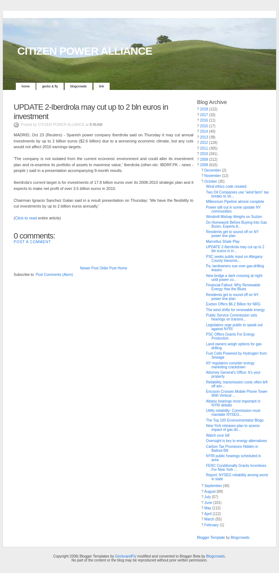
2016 (204, 120)
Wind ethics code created (226, 186)
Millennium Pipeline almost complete (235, 202)
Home (26, 86)
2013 (204, 137)
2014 (204, 131)
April (207, 514)
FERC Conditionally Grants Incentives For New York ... (236, 468)
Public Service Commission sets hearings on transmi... (231, 317)
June (208, 503)
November (212, 176)
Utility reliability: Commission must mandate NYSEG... (233, 413)
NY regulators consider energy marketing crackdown (230, 365)
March (209, 519)
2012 (204, 143)
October (210, 181)
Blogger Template (211, 538)
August (209, 492)
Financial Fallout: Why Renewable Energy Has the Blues (233, 287)
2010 (204, 154)
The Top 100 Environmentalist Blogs (235, 420)
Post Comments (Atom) (54, 275)
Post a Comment (32, 242)
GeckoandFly (125, 556)
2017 (204, 115)
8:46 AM (96, 125)
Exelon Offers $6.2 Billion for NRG (233, 304)
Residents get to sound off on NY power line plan (232, 234)
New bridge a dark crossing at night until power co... (234, 278)
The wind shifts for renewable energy (235, 310)
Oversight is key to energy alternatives (236, 441)
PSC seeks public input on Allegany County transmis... (234, 259)
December (212, 170)
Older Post (108, 268)
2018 (204, 109)
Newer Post (89, 268)
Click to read (26, 218)
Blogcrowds (78, 86)
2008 (204, 165)
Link (101, 86)
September (213, 486)
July (207, 497)
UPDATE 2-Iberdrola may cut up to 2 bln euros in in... (235, 249)
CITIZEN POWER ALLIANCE (84, 51)
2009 (204, 160)
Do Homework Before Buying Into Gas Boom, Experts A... (236, 224)
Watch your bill (217, 435)
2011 (204, 148)
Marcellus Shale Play (222, 242)
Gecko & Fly (50, 86)
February (211, 525)
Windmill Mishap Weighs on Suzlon (234, 217)
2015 (204, 126)
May (207, 508)
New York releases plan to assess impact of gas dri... (233, 428)
